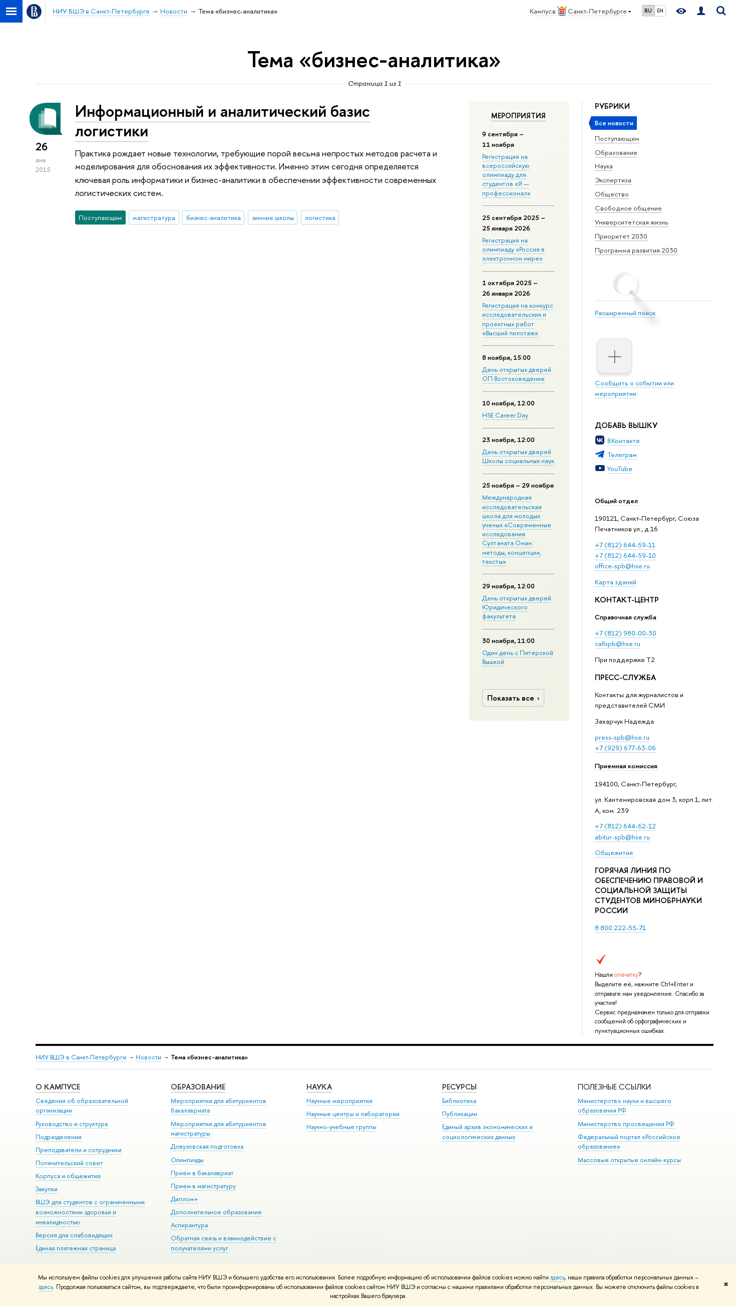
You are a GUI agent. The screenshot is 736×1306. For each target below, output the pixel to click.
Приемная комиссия (626, 765)
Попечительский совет (69, 1163)
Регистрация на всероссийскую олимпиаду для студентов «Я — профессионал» (506, 174)
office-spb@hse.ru (622, 565)
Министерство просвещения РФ (626, 1124)
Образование (616, 152)
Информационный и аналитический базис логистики (222, 120)
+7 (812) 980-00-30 (625, 632)
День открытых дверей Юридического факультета (516, 606)
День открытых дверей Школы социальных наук (518, 456)
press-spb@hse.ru (622, 737)
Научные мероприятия (339, 1101)
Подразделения (59, 1137)
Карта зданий (615, 581)
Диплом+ (184, 1199)
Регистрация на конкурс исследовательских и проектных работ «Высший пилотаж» (517, 319)
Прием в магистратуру (203, 1186)
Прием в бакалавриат (202, 1173)
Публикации (459, 1114)
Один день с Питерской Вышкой (517, 657)
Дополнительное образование (216, 1212)
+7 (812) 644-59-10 (625, 555)
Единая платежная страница (76, 1248)
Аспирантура (189, 1225)
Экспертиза (613, 179)
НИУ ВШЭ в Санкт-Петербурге (81, 1057)
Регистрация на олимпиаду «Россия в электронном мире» (513, 249)
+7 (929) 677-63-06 (625, 747)
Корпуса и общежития (68, 1176)
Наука (604, 165)
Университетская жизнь (631, 222)
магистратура (154, 217)
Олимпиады (187, 1160)
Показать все (514, 698)
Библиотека (459, 1101)
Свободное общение (628, 207)
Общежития (614, 852)
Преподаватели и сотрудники (79, 1150)
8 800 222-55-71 (620, 927)
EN (660, 10)
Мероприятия (518, 116)
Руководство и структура (72, 1124)
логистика (320, 217)
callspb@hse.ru (617, 643)
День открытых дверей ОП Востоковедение (516, 374)
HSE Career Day (505, 414)
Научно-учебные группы (341, 1127)
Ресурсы (459, 1086)
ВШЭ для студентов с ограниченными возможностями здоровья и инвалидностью (90, 1212)
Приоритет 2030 (621, 236)
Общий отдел (616, 500)
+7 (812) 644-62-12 (625, 825)
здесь (557, 1277)
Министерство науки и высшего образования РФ (624, 1106)
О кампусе (58, 1086)
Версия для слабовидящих (74, 1235)
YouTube (619, 468)
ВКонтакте (623, 440)
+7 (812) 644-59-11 (625, 544)
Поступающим (617, 138)
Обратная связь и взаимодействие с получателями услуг (223, 1243)
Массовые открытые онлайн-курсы (629, 1160)
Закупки (47, 1189)
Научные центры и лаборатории (353, 1114)
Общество (612, 193)
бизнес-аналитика (213, 217)
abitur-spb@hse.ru (622, 836)
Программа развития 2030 (636, 250)
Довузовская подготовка (207, 1146)
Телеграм (622, 454)
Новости (148, 1057)
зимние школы (273, 217)
